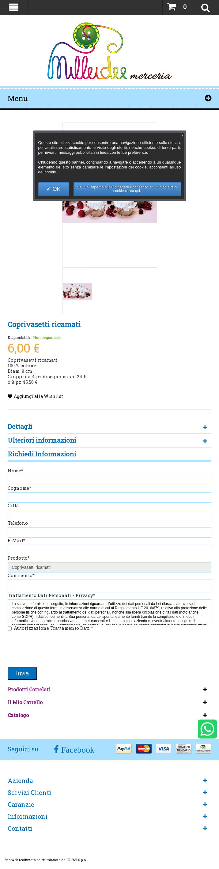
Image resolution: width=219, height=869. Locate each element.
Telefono (18, 523)
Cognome (19, 488)
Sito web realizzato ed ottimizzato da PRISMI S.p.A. (46, 859)
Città (13, 505)
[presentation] (54, 650)
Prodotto (19, 558)
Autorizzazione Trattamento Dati (53, 628)
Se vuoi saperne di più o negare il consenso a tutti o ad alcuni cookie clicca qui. (127, 189)
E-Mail (16, 540)
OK (55, 189)
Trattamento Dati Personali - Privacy (51, 595)
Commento (21, 575)
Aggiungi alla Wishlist (38, 396)
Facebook (76, 749)
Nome (15, 470)
